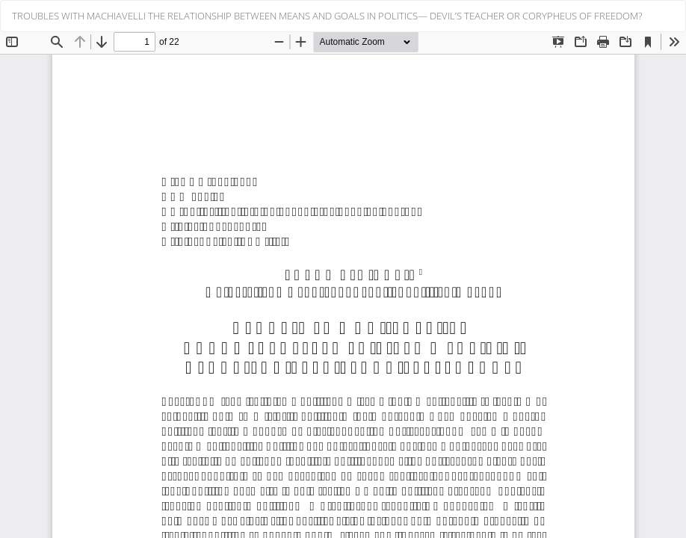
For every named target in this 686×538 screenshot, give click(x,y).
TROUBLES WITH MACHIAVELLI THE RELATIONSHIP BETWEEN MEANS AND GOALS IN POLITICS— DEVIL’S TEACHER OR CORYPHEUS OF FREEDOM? (327, 15)
